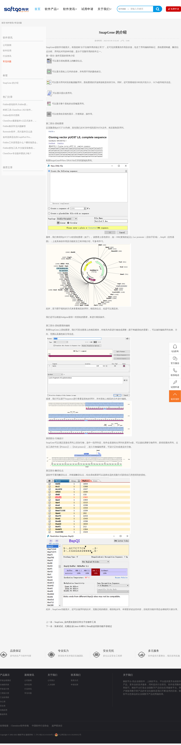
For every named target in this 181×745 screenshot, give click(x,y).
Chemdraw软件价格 (20, 726)
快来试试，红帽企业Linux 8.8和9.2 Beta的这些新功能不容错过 (83, 626)
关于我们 (105, 9)
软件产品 (52, 9)
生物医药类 (4, 685)
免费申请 (173, 9)
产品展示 (5, 675)
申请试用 (74, 685)
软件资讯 (70, 9)
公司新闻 (7, 45)
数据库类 (3, 714)
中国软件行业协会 (40, 726)
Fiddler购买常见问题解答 (14, 126)
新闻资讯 (29, 675)
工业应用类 (4, 697)
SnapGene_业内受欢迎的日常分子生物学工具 (75, 622)
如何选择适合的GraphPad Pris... (17, 137)
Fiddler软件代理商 (11, 115)
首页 (38, 9)
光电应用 (3, 710)
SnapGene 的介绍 (10, 83)
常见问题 (18, 23)
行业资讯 (7, 56)
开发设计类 (4, 689)
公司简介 (51, 680)
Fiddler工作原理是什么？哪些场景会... (20, 142)
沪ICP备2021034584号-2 (45, 735)
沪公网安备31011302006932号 (68, 734)
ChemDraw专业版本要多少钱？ (17, 153)
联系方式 (74, 680)
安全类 (2, 706)
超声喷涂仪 (57, 726)
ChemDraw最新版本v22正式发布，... (19, 121)
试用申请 (87, 9)
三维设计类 (4, 693)
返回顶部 (175, 396)
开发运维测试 (5, 680)
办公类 (2, 702)
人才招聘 (51, 685)
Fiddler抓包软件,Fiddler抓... (15, 104)
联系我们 (76, 675)
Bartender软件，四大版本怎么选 (17, 132)
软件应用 (7, 50)
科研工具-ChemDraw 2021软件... (17, 110)
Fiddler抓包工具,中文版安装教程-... (19, 148)
